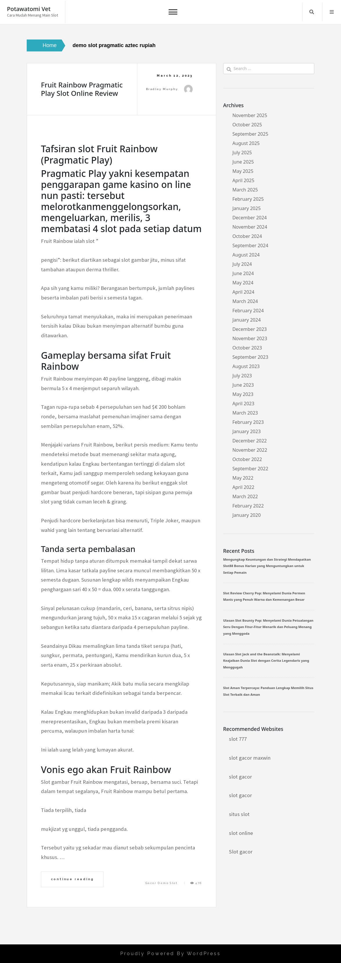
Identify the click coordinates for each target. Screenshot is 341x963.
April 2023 (243, 403)
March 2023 (245, 413)
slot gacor (240, 776)
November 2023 (249, 338)
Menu (331, 12)
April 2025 (243, 180)
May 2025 (242, 171)
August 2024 (246, 255)
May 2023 (242, 394)
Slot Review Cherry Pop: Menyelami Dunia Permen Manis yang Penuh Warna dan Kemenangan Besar (264, 596)
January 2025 (246, 208)
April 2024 (243, 292)
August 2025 (246, 143)
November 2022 (249, 450)
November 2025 (249, 115)
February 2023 (248, 422)
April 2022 (243, 487)
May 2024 (242, 282)
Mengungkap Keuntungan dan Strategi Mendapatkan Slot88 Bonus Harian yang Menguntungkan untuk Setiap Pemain (267, 566)
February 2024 (248, 310)
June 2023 (243, 385)
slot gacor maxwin (249, 757)
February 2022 (248, 506)
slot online (241, 833)
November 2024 (249, 227)
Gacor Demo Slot (161, 883)
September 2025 (250, 134)
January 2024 (246, 320)
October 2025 (247, 124)
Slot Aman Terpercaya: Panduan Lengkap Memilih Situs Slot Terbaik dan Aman (268, 691)
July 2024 (242, 264)
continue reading (72, 879)
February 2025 (248, 199)
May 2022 (242, 478)
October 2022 (247, 459)
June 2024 (243, 273)
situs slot (239, 814)
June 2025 (243, 162)
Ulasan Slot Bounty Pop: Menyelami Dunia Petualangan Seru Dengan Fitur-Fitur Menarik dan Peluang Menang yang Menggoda (268, 627)
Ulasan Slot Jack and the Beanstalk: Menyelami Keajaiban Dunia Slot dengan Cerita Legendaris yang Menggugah (266, 660)
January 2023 (246, 431)
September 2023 (250, 357)
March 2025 (245, 189)
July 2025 (242, 152)
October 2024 (247, 236)
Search (311, 12)
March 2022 (245, 496)
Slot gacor (240, 851)
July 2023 (242, 375)
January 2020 (246, 515)
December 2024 (249, 217)
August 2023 (246, 366)
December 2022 (249, 440)
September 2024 (250, 245)
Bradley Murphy (162, 89)
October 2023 (247, 348)
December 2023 (249, 329)
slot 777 (238, 739)
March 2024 (245, 301)
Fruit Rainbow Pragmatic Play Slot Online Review (82, 89)
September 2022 (250, 468)
